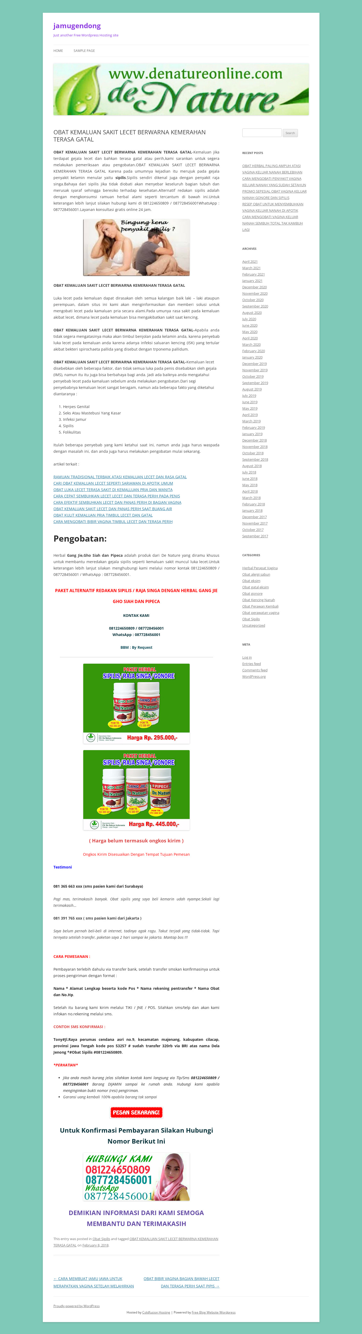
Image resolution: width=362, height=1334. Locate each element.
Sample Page (84, 50)
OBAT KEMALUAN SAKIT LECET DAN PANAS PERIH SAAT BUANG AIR (112, 508)
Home (58, 50)
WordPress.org (254, 676)
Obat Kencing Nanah (258, 599)
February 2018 (253, 504)
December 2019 (254, 363)
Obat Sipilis (101, 1238)
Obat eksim (251, 580)
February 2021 (253, 274)
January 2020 (252, 357)
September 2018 (255, 459)
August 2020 (252, 312)
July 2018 (249, 472)
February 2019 (253, 427)
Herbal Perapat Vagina (260, 568)
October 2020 (253, 299)
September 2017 (255, 536)
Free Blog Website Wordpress (214, 1312)
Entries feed (251, 663)
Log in (247, 657)
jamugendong (77, 25)
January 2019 (252, 433)
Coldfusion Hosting (156, 1312)
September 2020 (255, 306)
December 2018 (254, 440)
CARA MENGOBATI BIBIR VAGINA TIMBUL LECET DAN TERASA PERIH (113, 521)
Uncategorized (253, 625)
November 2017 (255, 523)
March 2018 (251, 497)
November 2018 (255, 446)
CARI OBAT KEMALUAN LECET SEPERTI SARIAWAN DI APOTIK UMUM (113, 483)
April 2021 (250, 261)
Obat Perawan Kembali (260, 606)
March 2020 (251, 344)
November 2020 (255, 293)
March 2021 (251, 267)
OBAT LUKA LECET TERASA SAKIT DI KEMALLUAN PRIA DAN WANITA (113, 489)
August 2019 (252, 389)
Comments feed (255, 670)
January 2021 (252, 280)
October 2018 (253, 453)
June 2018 (249, 478)
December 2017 (254, 516)
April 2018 (250, 491)
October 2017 (253, 529)
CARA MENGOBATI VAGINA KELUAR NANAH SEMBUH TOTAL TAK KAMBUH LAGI (272, 223)
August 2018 (252, 465)
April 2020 (250, 338)
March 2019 (251, 421)
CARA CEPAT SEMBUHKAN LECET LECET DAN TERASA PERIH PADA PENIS (116, 495)
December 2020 (254, 287)
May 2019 (249, 408)
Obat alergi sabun (256, 574)
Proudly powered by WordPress (76, 1306)
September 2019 (255, 382)
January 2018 (252, 510)
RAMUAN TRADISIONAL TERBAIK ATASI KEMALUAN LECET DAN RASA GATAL (120, 476)
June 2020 (249, 325)
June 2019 (249, 402)
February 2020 (253, 350)
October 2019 (253, 376)
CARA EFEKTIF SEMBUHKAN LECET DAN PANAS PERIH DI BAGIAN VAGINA (117, 502)
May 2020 (249, 331)
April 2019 (250, 414)
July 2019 (249, 395)
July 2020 (249, 319)
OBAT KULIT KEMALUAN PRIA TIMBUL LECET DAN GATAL (103, 515)
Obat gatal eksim (255, 587)
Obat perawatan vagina (260, 612)
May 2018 (249, 485)
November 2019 (255, 370)
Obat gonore (252, 593)
